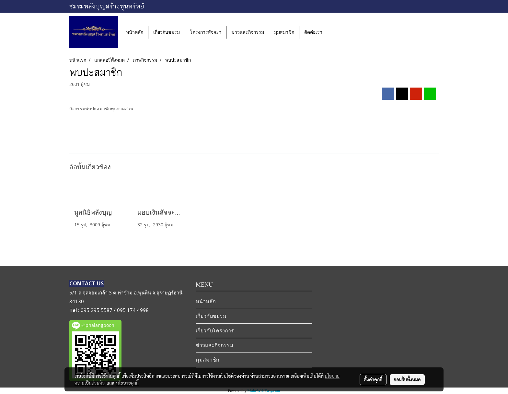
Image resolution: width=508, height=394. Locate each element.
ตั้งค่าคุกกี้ (373, 379)
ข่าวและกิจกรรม (247, 32)
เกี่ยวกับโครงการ (215, 330)
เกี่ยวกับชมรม (166, 32)
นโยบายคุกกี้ (127, 383)
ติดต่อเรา (313, 32)
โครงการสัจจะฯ (205, 32)
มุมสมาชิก (284, 32)
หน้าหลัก (134, 32)
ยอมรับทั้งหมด (407, 379)
